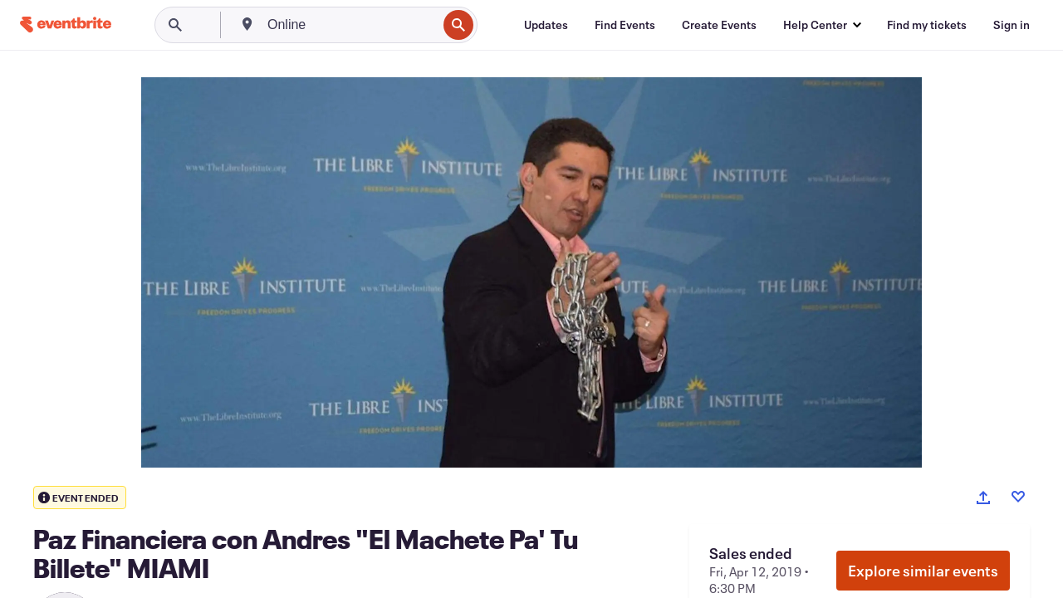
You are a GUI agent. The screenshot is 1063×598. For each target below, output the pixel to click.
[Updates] (546, 25)
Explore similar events (923, 571)
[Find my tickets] (927, 25)
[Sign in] (1011, 25)
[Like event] (1018, 496)
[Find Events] (625, 25)
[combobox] (350, 25)
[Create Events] (719, 25)
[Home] (65, 24)
